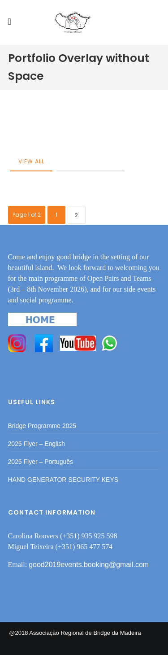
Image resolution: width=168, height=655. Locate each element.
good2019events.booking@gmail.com (89, 564)
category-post (90, 161)
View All (31, 161)
